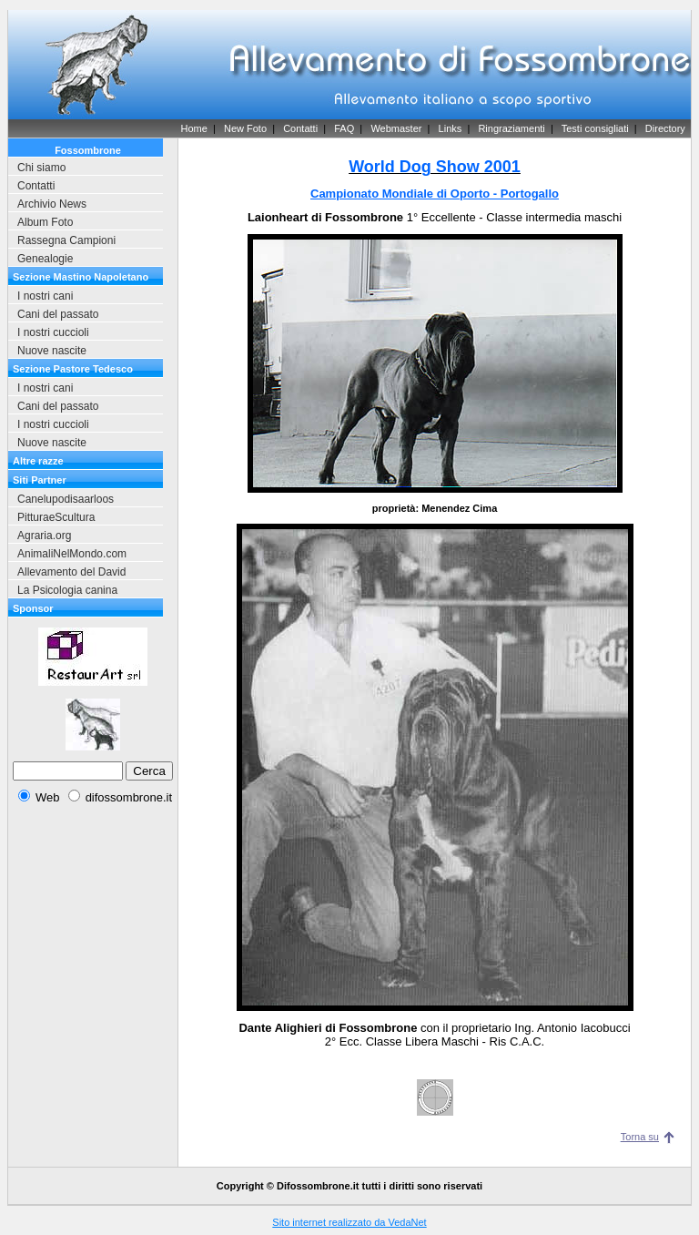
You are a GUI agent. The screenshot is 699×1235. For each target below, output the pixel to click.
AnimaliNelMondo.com (72, 553)
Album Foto (45, 222)
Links (450, 128)
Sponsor (33, 608)
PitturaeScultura (56, 517)
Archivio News (51, 204)
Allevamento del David (71, 572)
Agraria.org (44, 535)
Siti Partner (39, 480)
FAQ (344, 128)
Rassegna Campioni (66, 240)
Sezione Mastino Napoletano (80, 276)
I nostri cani (45, 296)
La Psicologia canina (67, 590)
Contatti (300, 128)
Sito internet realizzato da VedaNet (349, 1222)
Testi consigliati (595, 128)
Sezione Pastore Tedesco (73, 368)
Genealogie (45, 258)
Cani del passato (57, 314)
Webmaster (395, 128)
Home (193, 128)
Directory (665, 128)
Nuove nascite (51, 350)
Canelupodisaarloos (65, 499)
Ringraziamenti (511, 128)
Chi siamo (41, 167)
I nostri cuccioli (53, 332)
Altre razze (38, 460)
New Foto (245, 128)
